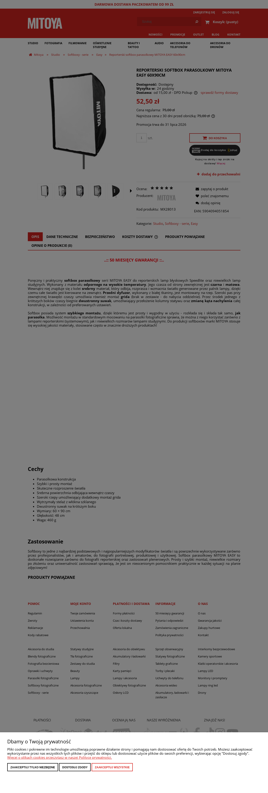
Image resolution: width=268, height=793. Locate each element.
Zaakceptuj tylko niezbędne (32, 767)
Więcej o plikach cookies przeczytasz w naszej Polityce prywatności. (59, 757)
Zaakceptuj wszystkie (112, 767)
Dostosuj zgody (75, 767)
